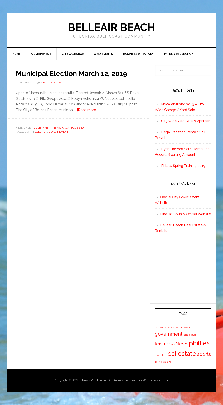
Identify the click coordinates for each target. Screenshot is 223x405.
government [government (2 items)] (168, 334)
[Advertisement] (187, 270)
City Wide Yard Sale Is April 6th (185, 121)
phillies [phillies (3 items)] (199, 343)
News (57, 135)
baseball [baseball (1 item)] (159, 327)
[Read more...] (88, 118)
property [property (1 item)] (159, 355)
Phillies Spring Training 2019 (183, 166)
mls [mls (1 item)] (173, 344)
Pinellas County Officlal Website (185, 214)
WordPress (150, 380)
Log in (165, 380)
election (41, 139)
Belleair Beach (111, 27)
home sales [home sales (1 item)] (189, 334)
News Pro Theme (94, 380)
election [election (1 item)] (169, 327)
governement (58, 139)
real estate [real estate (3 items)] (180, 353)
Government (43, 135)
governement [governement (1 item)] (182, 327)
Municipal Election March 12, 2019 (69, 77)
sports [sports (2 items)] (204, 354)
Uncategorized (73, 135)
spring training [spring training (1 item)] (163, 361)
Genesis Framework (126, 380)
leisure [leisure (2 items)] (162, 344)
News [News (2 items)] (182, 344)
